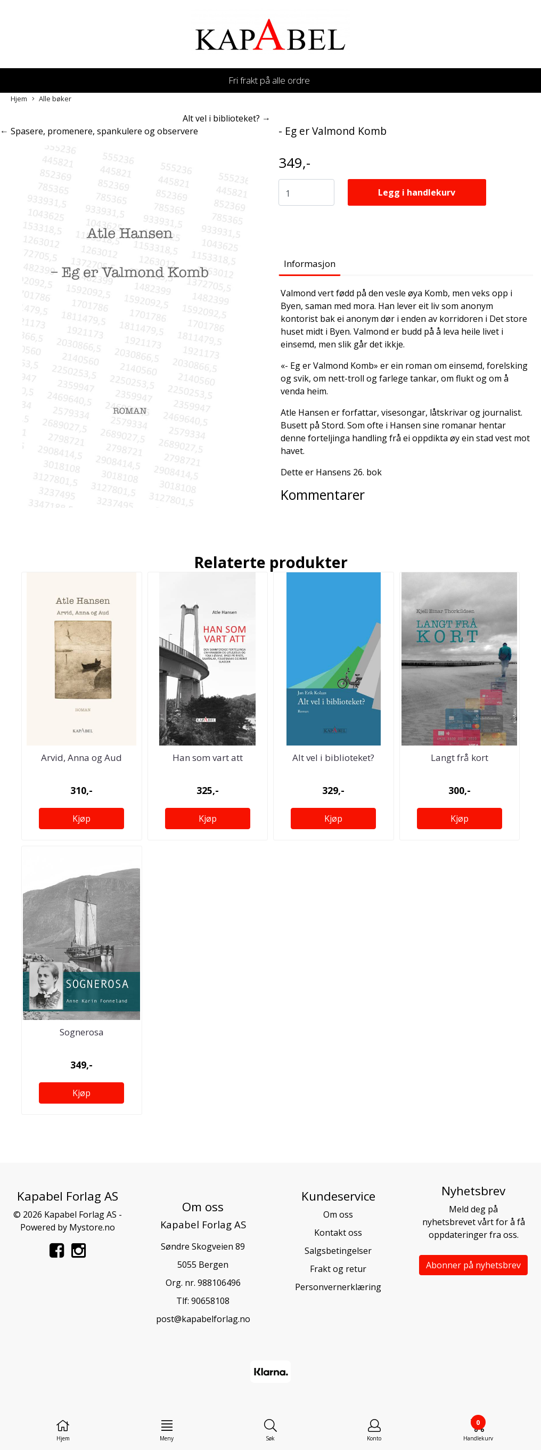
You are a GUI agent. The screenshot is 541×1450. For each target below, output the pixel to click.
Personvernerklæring (338, 1287)
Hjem (19, 98)
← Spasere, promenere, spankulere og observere (99, 131)
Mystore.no (92, 1227)
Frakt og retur (338, 1269)
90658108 (210, 1301)
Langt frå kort (459, 757)
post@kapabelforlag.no (203, 1319)
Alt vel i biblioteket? (333, 757)
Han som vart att (208, 757)
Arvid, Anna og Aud (81, 757)
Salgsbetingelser (338, 1251)
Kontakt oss (338, 1232)
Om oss (338, 1214)
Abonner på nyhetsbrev (473, 1265)
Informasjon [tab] (309, 263)
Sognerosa (82, 1032)
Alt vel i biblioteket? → (226, 118)
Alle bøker (51, 99)
